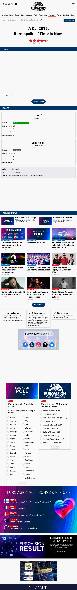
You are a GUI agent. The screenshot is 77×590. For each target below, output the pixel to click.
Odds (17, 15)
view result (22, 481)
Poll (35, 15)
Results (68, 15)
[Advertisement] (38, 194)
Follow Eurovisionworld (38, 333)
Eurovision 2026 (38, 492)
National (52, 15)
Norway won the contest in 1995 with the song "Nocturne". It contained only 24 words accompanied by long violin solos (13, 316)
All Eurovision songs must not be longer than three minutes (63, 314)
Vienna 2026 (43, 15)
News (7, 15)
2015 (9, 20)
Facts (59, 15)
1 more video (38, 102)
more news (38, 304)
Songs (26, 15)
